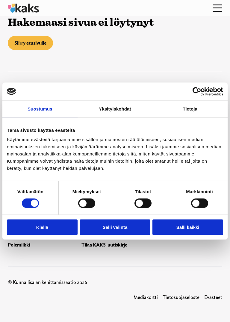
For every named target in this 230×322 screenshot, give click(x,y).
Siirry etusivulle (30, 43)
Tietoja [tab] (190, 108)
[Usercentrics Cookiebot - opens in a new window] (197, 91)
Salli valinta (115, 227)
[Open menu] (217, 8)
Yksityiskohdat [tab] (115, 108)
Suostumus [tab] (40, 108)
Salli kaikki (187, 227)
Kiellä (42, 227)
